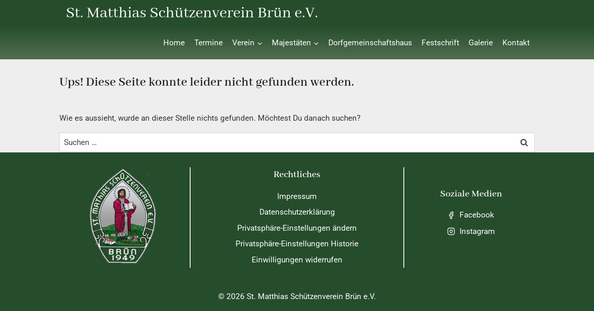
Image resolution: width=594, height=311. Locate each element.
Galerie (481, 42)
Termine (208, 42)
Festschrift (440, 42)
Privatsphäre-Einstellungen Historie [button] (297, 243)
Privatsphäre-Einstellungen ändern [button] (297, 228)
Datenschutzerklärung (297, 212)
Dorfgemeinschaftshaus (370, 42)
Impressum (297, 196)
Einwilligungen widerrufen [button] (297, 259)
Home (174, 42)
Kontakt (516, 42)
